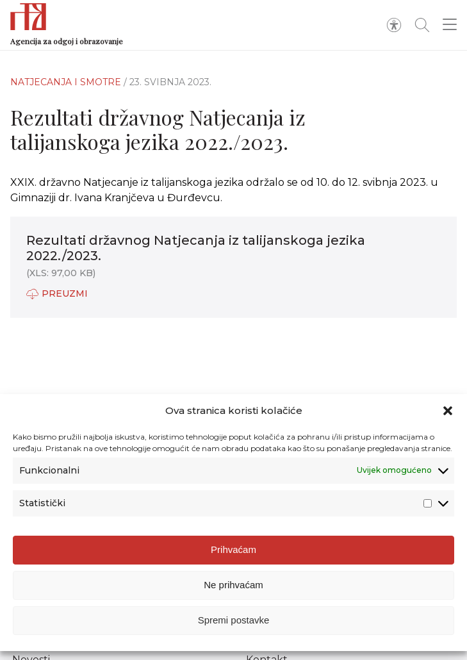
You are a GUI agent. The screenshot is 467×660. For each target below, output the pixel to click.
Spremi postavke (234, 622)
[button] (447, 413)
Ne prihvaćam (233, 587)
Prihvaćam (233, 552)
